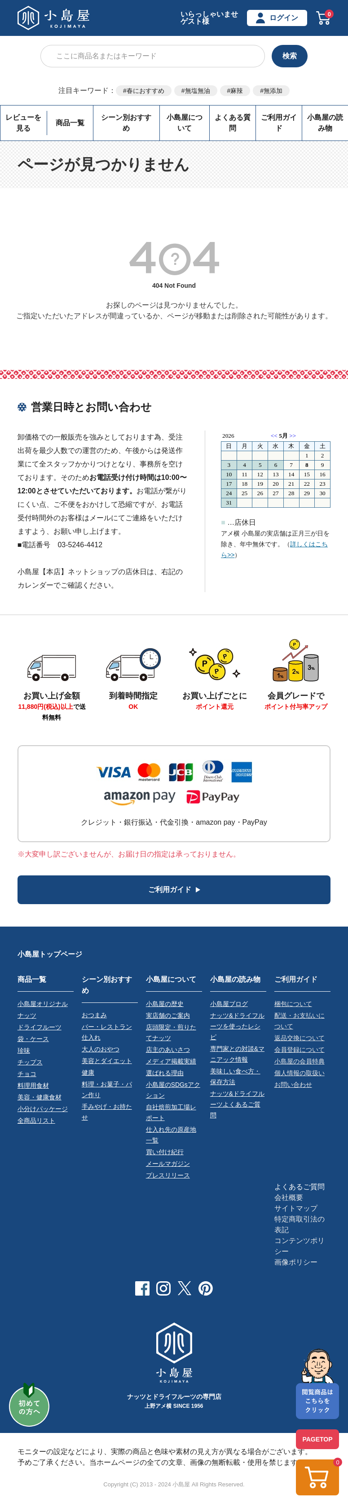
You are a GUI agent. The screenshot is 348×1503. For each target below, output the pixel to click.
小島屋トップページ (50, 954)
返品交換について (299, 1037)
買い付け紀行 (165, 1151)
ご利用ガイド (279, 123)
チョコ (27, 1073)
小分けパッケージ (43, 1108)
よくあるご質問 (299, 1186)
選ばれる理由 (165, 1072)
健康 (88, 1071)
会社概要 (288, 1197)
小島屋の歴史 (165, 1003)
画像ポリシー (295, 1262)
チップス (30, 1061)
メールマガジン (168, 1163)
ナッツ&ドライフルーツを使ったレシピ (237, 1025)
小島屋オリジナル (43, 1003)
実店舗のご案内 (168, 1015)
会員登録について (299, 1049)
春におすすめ (145, 90)
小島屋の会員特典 (299, 1060)
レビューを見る (23, 123)
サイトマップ (295, 1208)
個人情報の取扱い (299, 1072)
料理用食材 (33, 1085)
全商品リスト (36, 1120)
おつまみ (94, 1014)
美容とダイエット (107, 1060)
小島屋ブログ (229, 1003)
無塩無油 (197, 90)
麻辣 (236, 90)
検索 (289, 56)
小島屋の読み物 (235, 978)
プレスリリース (168, 1174)
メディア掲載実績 (171, 1060)
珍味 (24, 1050)
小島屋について (185, 123)
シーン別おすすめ (126, 123)
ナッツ (27, 1015)
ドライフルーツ (40, 1026)
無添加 (273, 90)
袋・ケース (33, 1038)
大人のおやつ (100, 1048)
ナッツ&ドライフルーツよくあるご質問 (237, 1104)
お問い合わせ (293, 1084)
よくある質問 (233, 123)
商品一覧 (70, 123)
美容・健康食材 (40, 1096)
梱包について (293, 1003)
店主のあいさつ (168, 1049)
